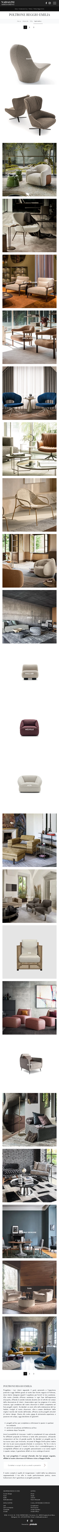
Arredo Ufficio (35, 1511)
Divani (32, 1494)
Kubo (29, 1121)
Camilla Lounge (29, 226)
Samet (29, 1344)
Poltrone (30, 9)
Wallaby (29, 674)
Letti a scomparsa (8, 1508)
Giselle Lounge (29, 282)
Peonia (29, 562)
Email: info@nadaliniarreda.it (39, 1517)
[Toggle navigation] (54, 3)
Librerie (33, 1498)
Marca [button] (19, 21)
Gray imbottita (29, 1176)
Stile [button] (31, 21)
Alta (29, 785)
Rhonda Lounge (29, 450)
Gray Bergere (29, 1232)
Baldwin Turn (29, 171)
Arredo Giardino (35, 1510)
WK (29, 953)
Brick (29, 618)
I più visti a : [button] (38, 21)
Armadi (5, 1511)
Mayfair (29, 841)
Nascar (29, 897)
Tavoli (5, 1496)
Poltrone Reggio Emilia (39, 9)
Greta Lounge (29, 338)
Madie (32, 1496)
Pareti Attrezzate (35, 1500)
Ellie (29, 1065)
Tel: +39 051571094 (24, 1517)
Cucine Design (7, 1494)
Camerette (6, 1510)
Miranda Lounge (29, 394)
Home (16, 9)
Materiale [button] (25, 21)
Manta (29, 59)
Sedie (5, 1498)
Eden (29, 1009)
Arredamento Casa (23, 9)
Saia (29, 1288)
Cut (29, 115)
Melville (29, 729)
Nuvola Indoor (29, 506)
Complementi (34, 1506)
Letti (4, 1506)
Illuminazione (34, 1508)
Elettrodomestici (7, 1500)
